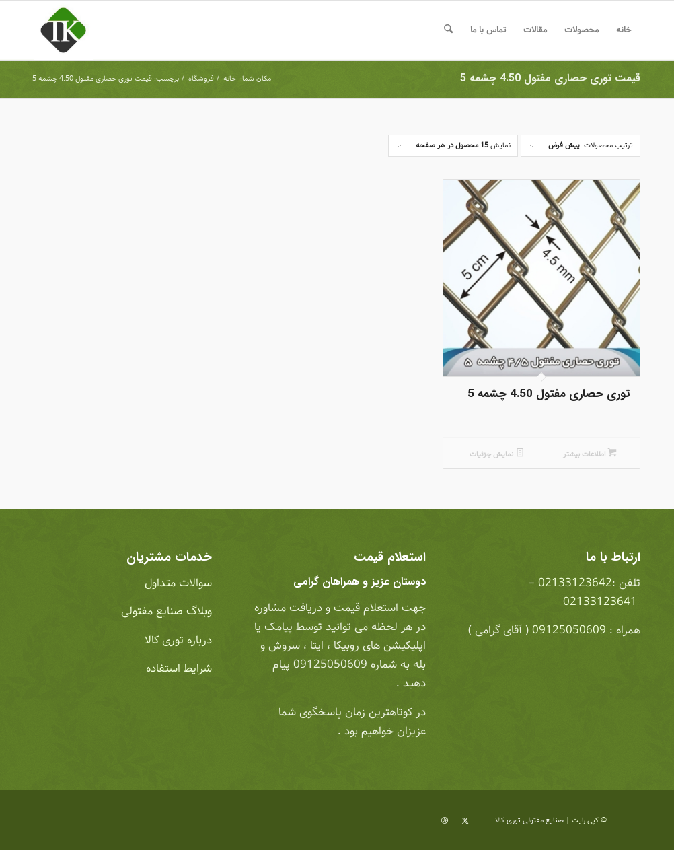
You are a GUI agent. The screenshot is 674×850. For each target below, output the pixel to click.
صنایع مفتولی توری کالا (529, 820)
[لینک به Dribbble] (445, 821)
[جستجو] (448, 30)
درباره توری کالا (178, 640)
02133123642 (575, 583)
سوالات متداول (176, 583)
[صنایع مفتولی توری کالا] (63, 30)
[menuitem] (623, 30)
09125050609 (569, 630)
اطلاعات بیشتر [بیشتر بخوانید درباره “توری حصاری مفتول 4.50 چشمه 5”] (590, 454)
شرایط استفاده (177, 669)
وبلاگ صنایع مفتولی (165, 611)
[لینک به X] (465, 821)
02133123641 (600, 602)
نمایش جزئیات (497, 454)
